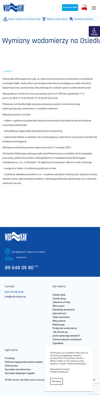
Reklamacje (59, 324)
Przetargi (10, 358)
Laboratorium (59, 313)
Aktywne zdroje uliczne (56, 19)
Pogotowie (70, 7)
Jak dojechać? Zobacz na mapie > (28, 252)
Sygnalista (58, 343)
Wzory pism (59, 306)
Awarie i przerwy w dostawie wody (23, 19)
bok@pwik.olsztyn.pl (15, 296)
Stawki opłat (59, 294)
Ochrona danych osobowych (67, 339)
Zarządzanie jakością (83, 19)
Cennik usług (59, 298)
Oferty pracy (11, 365)
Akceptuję (56, 381)
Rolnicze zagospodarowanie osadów (24, 362)
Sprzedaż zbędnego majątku (20, 373)
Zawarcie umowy (61, 302)
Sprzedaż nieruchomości (18, 369)
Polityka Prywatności (59, 372)
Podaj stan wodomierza (65, 328)
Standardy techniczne (63, 309)
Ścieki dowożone (61, 317)
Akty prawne (59, 321)
